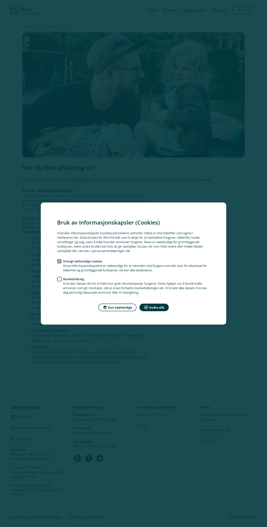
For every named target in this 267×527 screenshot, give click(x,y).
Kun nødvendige (117, 307)
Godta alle (154, 307)
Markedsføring (73, 279)
